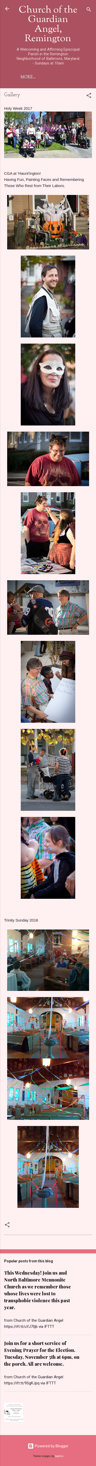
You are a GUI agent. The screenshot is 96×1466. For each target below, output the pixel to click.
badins (59, 1456)
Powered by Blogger (48, 1446)
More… (27, 77)
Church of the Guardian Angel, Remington (48, 24)
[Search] (89, 10)
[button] (89, 96)
